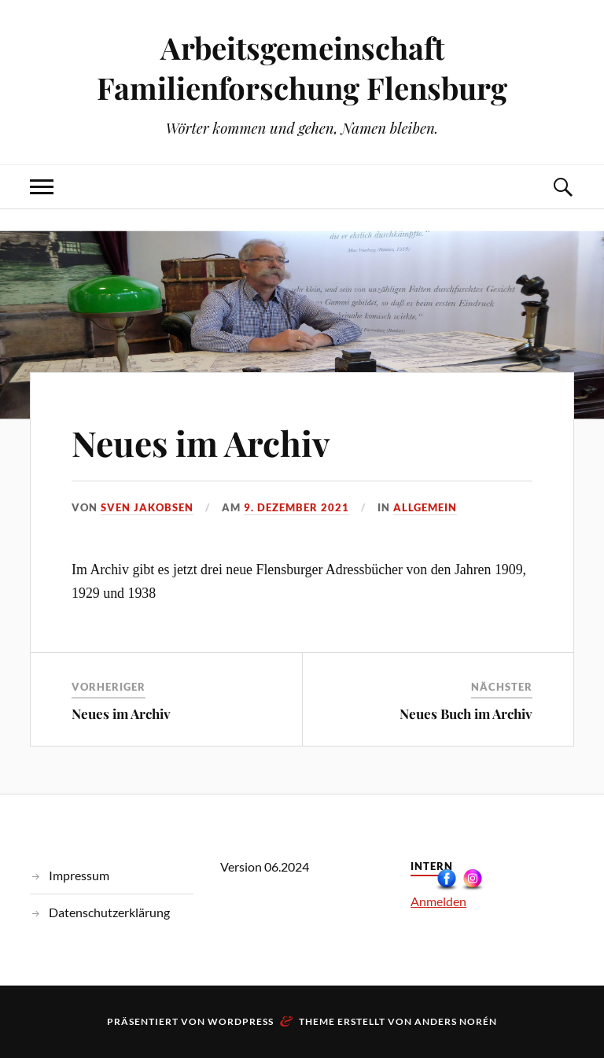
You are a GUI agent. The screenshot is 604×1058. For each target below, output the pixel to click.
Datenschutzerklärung (109, 912)
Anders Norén (455, 1021)
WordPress (241, 1021)
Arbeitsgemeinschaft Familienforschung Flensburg (302, 68)
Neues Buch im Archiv (466, 713)
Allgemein (425, 507)
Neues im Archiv (201, 442)
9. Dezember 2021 (296, 507)
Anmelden (438, 901)
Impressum (79, 875)
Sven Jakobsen (147, 507)
